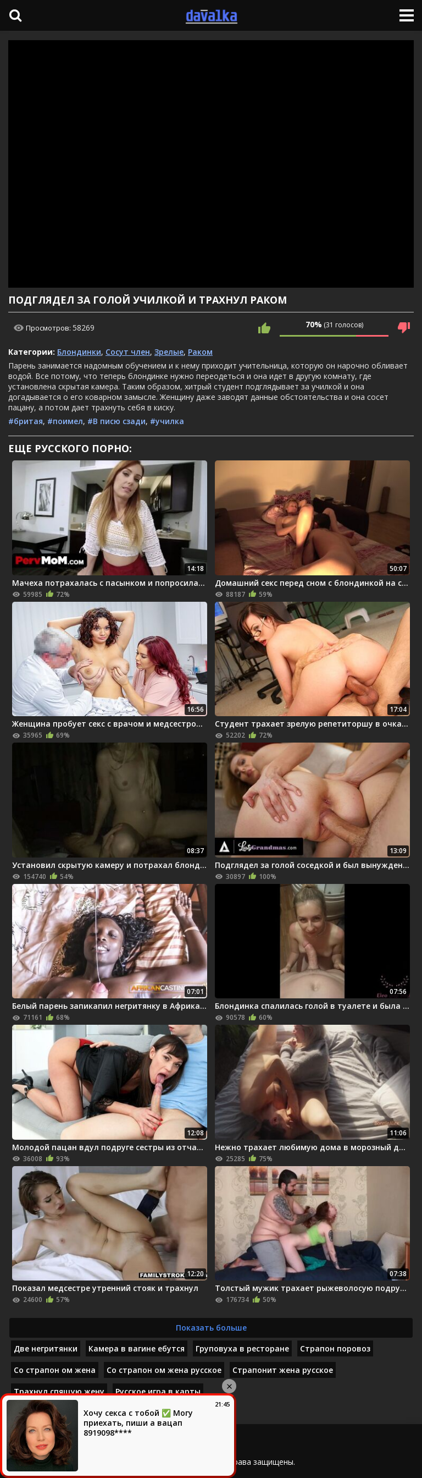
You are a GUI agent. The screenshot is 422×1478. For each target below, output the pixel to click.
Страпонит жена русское (282, 1370)
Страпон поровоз (335, 1348)
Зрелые (169, 352)
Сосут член (128, 352)
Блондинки (79, 352)
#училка (167, 421)
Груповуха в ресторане (242, 1348)
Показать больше (211, 1327)
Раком (200, 352)
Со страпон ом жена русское (164, 1370)
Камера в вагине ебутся (136, 1348)
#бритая (25, 421)
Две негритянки (45, 1348)
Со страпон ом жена (55, 1370)
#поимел (65, 421)
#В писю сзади (116, 421)
